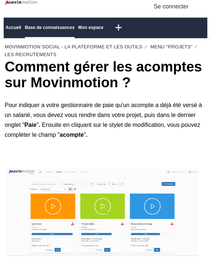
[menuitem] (201, 6)
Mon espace (90, 27)
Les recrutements (31, 54)
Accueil (13, 27)
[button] (118, 27)
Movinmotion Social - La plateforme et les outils (73, 47)
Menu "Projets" (171, 47)
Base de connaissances (49, 27)
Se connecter (171, 6)
